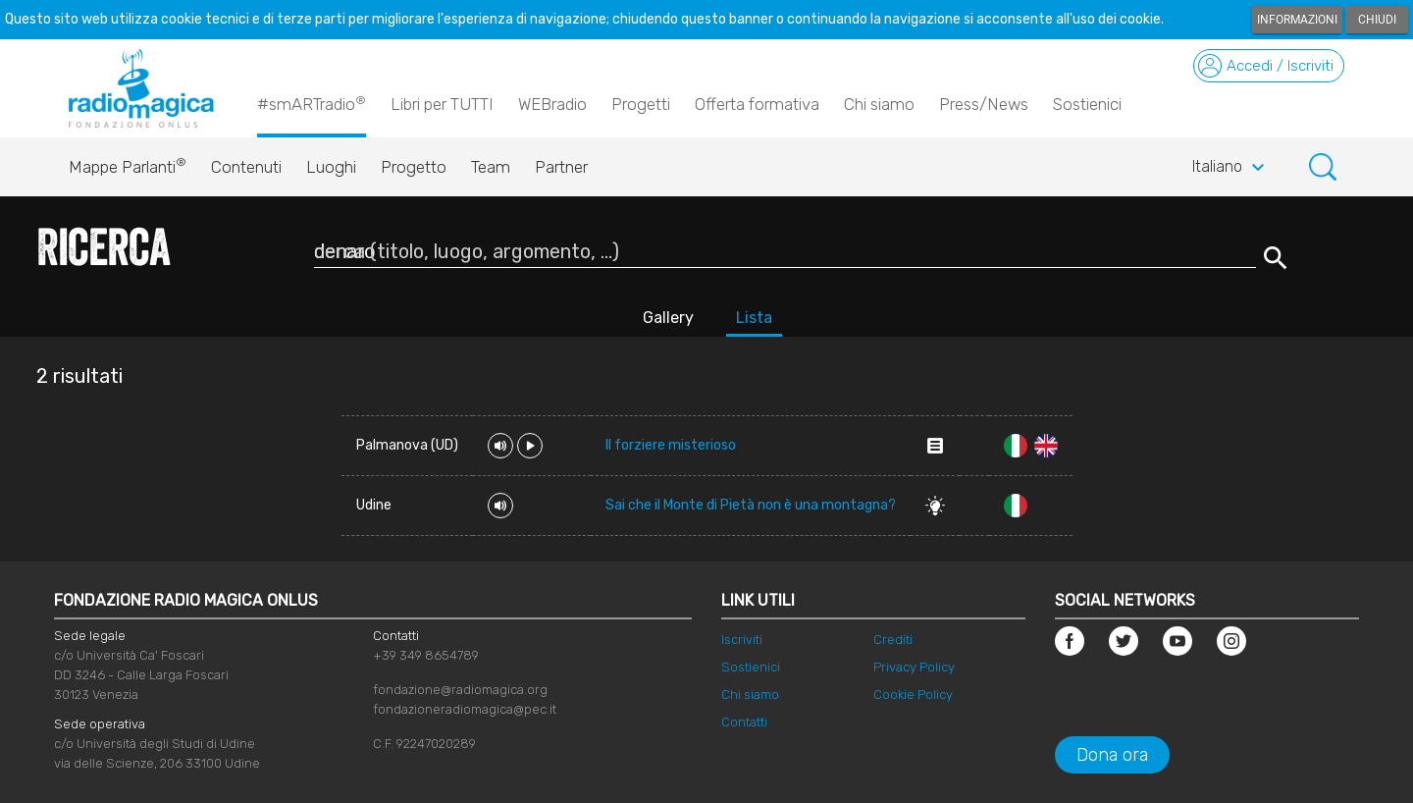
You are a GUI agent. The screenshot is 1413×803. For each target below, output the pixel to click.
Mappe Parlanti (127, 162)
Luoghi (331, 167)
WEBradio (552, 104)
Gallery (668, 317)
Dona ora (1112, 755)
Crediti (893, 639)
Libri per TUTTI (442, 104)
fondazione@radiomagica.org (460, 689)
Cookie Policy (913, 694)
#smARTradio (311, 103)
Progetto (413, 167)
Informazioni (1297, 20)
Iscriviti (741, 639)
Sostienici (1087, 104)
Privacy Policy (914, 667)
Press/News (983, 104)
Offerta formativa (757, 104)
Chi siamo (879, 104)
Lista (754, 317)
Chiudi (1377, 20)
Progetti (640, 104)
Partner (561, 167)
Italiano (1231, 168)
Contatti (744, 722)
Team (490, 167)
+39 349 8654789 (426, 655)
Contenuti (246, 167)
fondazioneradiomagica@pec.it (464, 709)
